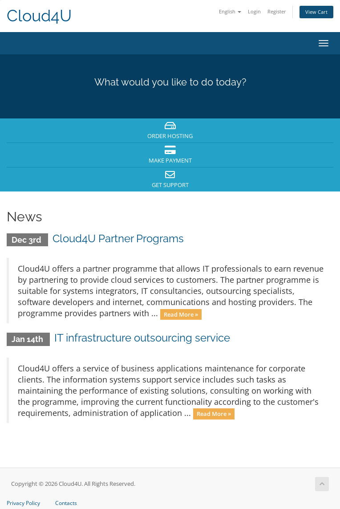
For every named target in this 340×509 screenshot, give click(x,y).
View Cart (316, 11)
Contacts (66, 503)
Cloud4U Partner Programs (118, 238)
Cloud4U (39, 15)
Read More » (181, 314)
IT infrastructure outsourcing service (142, 337)
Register (276, 11)
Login (254, 11)
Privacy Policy (23, 503)
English (230, 11)
